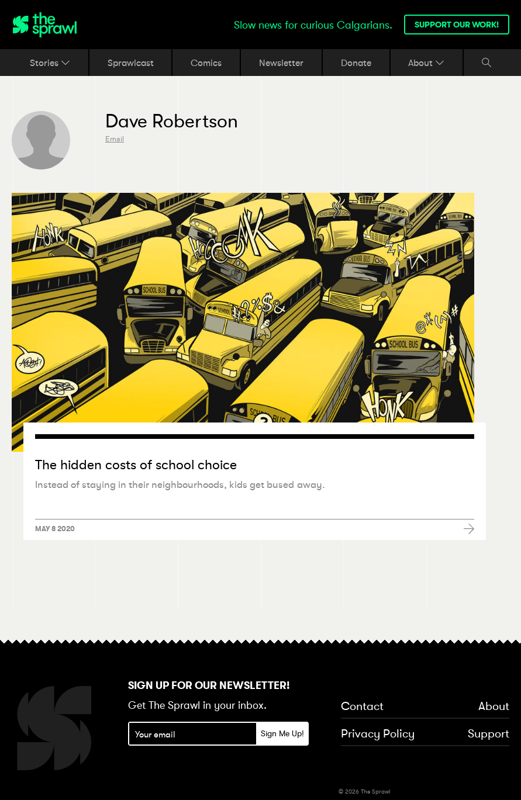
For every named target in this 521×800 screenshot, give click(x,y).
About (426, 62)
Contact (362, 706)
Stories (50, 62)
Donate (356, 62)
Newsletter (281, 62)
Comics (206, 62)
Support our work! (457, 24)
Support (488, 734)
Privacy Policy (378, 734)
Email (114, 138)
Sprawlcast (131, 62)
